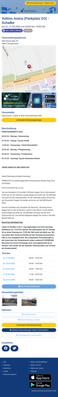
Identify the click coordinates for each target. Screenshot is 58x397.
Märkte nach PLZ (36, 365)
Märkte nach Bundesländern (39, 362)
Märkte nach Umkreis (37, 368)
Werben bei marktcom (9, 374)
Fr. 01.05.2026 (8, 274)
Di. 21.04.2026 (9, 258)
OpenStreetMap (37, 91)
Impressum (6, 365)
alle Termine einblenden (29, 286)
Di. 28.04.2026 (9, 269)
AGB (4, 362)
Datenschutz (7, 368)
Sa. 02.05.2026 (9, 280)
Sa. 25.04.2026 (9, 263)
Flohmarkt (34, 371)
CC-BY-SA (53, 91)
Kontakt (5, 371)
